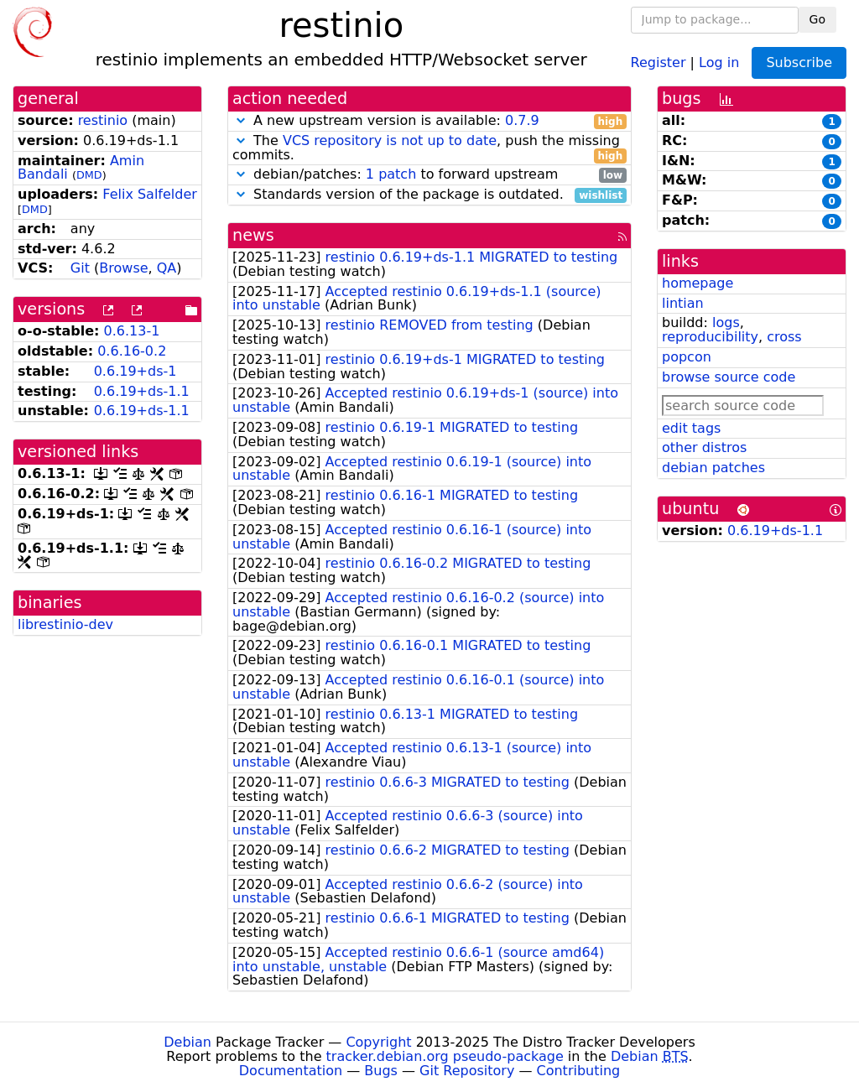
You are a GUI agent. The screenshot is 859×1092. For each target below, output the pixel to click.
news (253, 235)
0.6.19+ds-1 (135, 371)
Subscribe (799, 62)
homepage (697, 283)
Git (80, 268)
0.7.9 (522, 120)
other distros (704, 447)
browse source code (728, 377)
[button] (241, 120)
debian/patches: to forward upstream (429, 175)
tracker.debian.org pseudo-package (445, 1056)
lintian (683, 303)
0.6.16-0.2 (131, 351)
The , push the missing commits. (429, 148)
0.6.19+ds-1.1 (142, 391)
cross (784, 337)
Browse (123, 268)
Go (817, 19)
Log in (719, 62)
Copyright (378, 1042)
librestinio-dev (65, 624)
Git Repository (466, 1071)
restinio (103, 120)
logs (726, 322)
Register (658, 62)
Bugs (381, 1071)
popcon (686, 357)
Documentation (290, 1071)
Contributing (579, 1071)
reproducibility (710, 337)
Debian (187, 1042)
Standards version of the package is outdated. (429, 195)
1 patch (391, 174)
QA (167, 268)
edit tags (691, 428)
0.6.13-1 (132, 331)
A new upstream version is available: (429, 121)
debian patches (713, 468)
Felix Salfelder (149, 194)
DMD (89, 175)
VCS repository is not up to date (390, 140)
